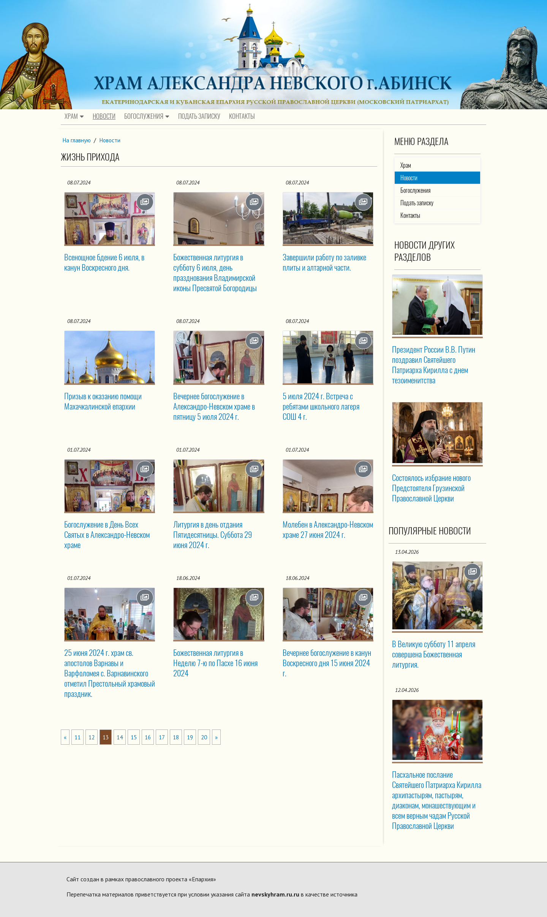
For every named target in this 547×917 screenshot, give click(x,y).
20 (211, 737)
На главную (77, 140)
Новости (104, 116)
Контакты (242, 116)
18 (182, 737)
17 (167, 737)
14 (122, 737)
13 (107, 737)
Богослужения (146, 116)
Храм (74, 116)
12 (93, 737)
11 (78, 737)
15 (137, 737)
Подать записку (199, 116)
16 (152, 737)
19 (196, 737)
